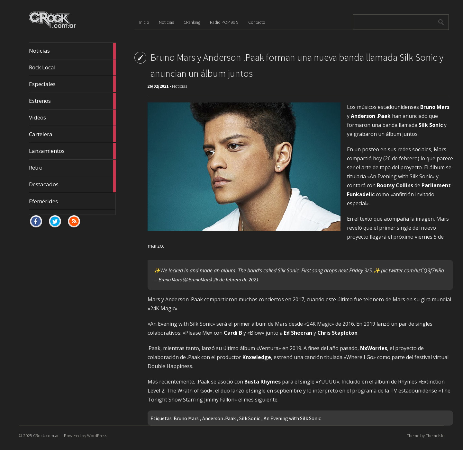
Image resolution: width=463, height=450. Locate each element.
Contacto (256, 22)
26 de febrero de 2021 (236, 279)
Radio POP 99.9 (224, 22)
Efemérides (43, 201)
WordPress (97, 435)
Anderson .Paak (219, 418)
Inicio (144, 22)
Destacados (72, 184)
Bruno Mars (186, 418)
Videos (72, 118)
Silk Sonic (249, 418)
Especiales (72, 84)
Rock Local (72, 67)
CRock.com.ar (46, 435)
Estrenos (72, 101)
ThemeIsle (435, 435)
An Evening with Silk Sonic (292, 418)
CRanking (192, 22)
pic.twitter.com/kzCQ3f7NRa (412, 270)
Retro (72, 168)
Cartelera (72, 134)
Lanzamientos (72, 151)
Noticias (72, 51)
